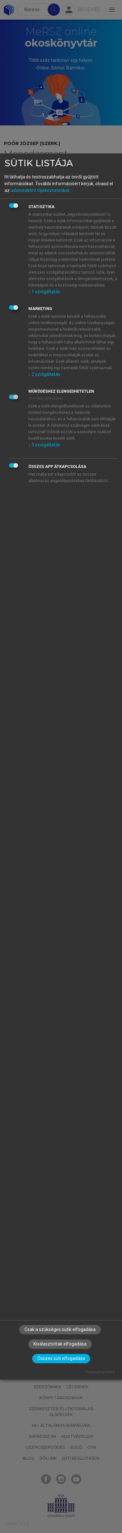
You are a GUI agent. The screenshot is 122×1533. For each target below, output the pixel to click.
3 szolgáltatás (44, 444)
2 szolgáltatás (44, 374)
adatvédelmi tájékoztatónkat (40, 190)
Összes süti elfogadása (61, 1358)
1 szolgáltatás (44, 291)
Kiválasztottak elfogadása (60, 1344)
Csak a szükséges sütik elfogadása (60, 1329)
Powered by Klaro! (100, 1372)
